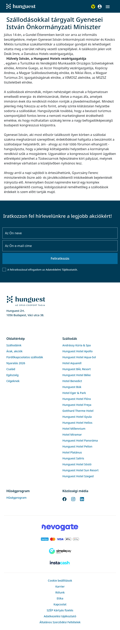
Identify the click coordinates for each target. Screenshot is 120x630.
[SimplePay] (60, 551)
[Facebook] (64, 498)
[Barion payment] (60, 539)
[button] (108, 6)
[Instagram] (73, 498)
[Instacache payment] (60, 563)
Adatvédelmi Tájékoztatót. (62, 269)
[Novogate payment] (60, 527)
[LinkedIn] (82, 498)
